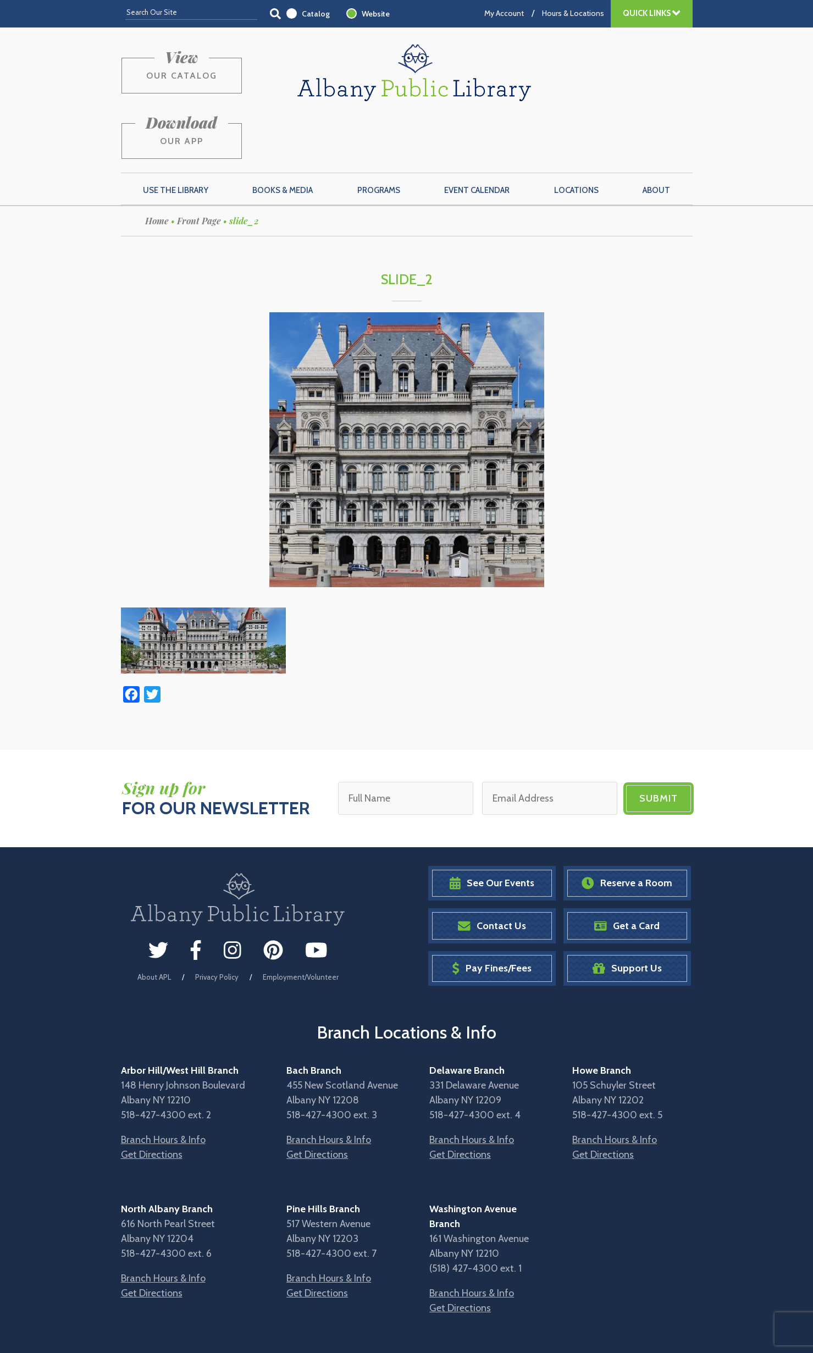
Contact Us (492, 873)
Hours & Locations (573, 13)
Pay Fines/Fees (492, 916)
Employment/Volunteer (301, 924)
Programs (378, 138)
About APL (154, 924)
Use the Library (175, 138)
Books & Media (282, 138)
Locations (576, 138)
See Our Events (492, 831)
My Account (504, 13)
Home (157, 168)
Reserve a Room (627, 831)
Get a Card (627, 873)
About (656, 138)
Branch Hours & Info (163, 1087)
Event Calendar (477, 138)
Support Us (627, 916)
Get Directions (151, 1102)
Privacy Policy (217, 924)
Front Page (199, 168)
